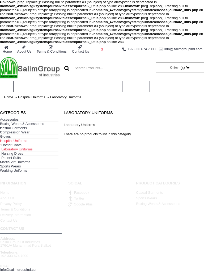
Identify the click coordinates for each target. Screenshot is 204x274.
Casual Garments (149, 193)
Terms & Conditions (15, 209)
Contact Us (8, 220)
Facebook (78, 193)
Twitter (76, 198)
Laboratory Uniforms (66, 97)
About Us (7, 198)
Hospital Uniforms (31, 97)
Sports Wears (146, 198)
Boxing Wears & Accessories (158, 204)
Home (8, 97)
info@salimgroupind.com (19, 270)
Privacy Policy (11, 204)
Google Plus (80, 204)
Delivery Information (15, 215)
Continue (193, 149)
